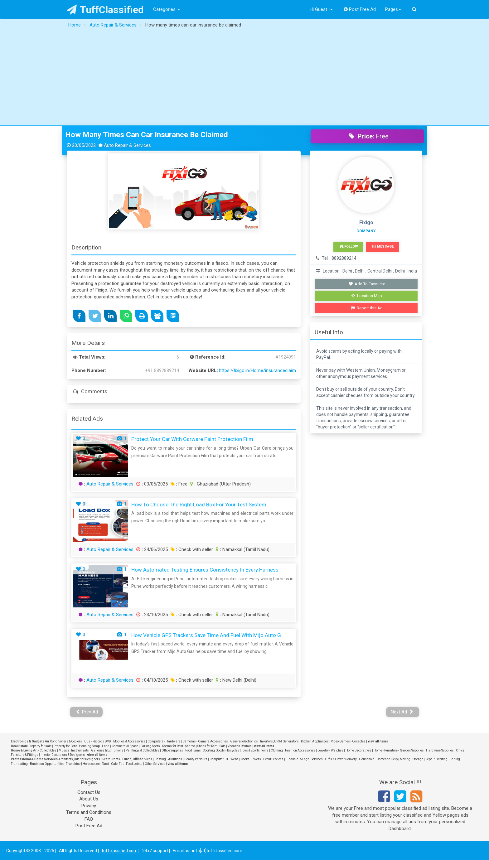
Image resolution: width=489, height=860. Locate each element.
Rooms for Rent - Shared (178, 746)
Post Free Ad (360, 9)
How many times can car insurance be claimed (146, 135)
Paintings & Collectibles (142, 750)
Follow (349, 246)
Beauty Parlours (195, 759)
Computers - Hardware (164, 741)
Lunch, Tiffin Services (137, 759)
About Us (88, 799)
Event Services (273, 759)
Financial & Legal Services (304, 759)
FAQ (89, 819)
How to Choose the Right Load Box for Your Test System (198, 504)
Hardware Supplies (440, 750)
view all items (378, 741)
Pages (393, 9)
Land (105, 746)
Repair (430, 759)
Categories (166, 9)
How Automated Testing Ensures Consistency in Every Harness (204, 570)
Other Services (155, 764)
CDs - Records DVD (97, 741)
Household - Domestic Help (378, 759)
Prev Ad (87, 712)
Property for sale (39, 746)
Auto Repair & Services (109, 484)
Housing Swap (89, 746)
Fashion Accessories (300, 750)
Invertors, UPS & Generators (279, 741)
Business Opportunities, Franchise (55, 764)
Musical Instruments (74, 750)
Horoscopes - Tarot (96, 764)
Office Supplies (172, 750)
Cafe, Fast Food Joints (127, 764)
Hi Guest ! (321, 9)
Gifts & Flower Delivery (341, 759)
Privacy (88, 806)
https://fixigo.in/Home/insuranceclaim (257, 370)
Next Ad (402, 712)
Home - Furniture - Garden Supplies (399, 750)
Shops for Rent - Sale (211, 746)
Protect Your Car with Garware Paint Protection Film (192, 439)
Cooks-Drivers (251, 759)
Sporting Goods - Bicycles (221, 750)
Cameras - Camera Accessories (205, 741)
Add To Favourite (366, 284)
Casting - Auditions (168, 759)
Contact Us (88, 792)
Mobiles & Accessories (129, 741)
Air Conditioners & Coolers (63, 741)
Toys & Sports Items (255, 750)
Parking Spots (150, 746)
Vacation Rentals (240, 746)
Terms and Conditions (88, 812)
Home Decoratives (358, 750)
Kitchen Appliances (315, 741)
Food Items (193, 750)
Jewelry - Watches (330, 750)
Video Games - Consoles (348, 741)
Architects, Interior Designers (79, 759)
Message (382, 246)
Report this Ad (367, 308)
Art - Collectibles (44, 750)
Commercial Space (125, 746)
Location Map (366, 295)
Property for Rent (65, 746)
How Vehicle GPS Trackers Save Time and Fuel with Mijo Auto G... (208, 635)
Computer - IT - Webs (224, 759)
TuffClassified (105, 10)
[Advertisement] (244, 78)
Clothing (277, 750)
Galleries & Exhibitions (107, 750)
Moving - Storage (411, 759)
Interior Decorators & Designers (63, 754)
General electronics (244, 741)
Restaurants (111, 759)
